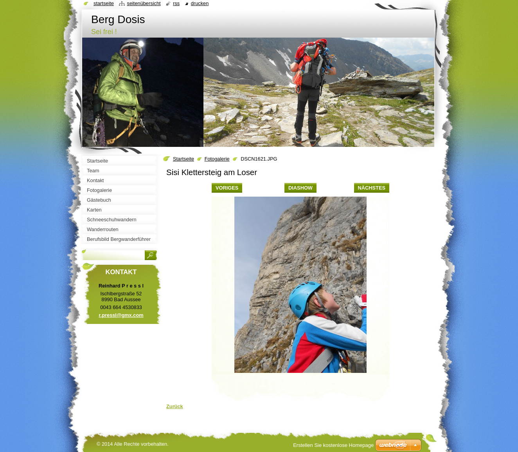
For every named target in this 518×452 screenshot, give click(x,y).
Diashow (300, 188)
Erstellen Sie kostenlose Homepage (333, 445)
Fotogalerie (217, 159)
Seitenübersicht (143, 3)
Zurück (174, 406)
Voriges (227, 188)
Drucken (200, 3)
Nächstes (371, 188)
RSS (176, 3)
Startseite (183, 159)
